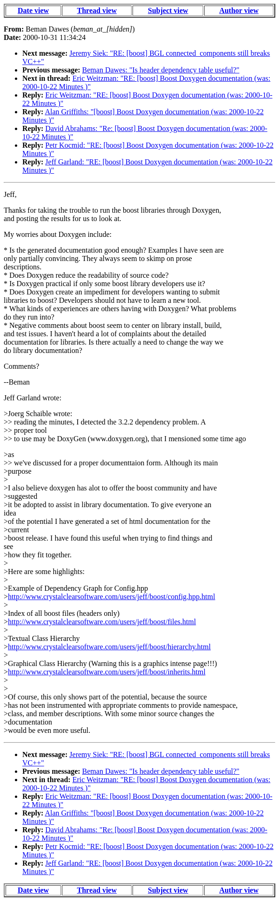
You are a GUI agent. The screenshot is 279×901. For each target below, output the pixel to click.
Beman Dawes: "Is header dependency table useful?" (160, 70)
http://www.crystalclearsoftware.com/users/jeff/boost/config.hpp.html (111, 597)
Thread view (97, 10)
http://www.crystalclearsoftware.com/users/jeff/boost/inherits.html (107, 672)
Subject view (168, 10)
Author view (239, 10)
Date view (33, 10)
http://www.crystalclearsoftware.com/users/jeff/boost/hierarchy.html (109, 647)
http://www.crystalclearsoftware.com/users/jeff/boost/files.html (102, 622)
